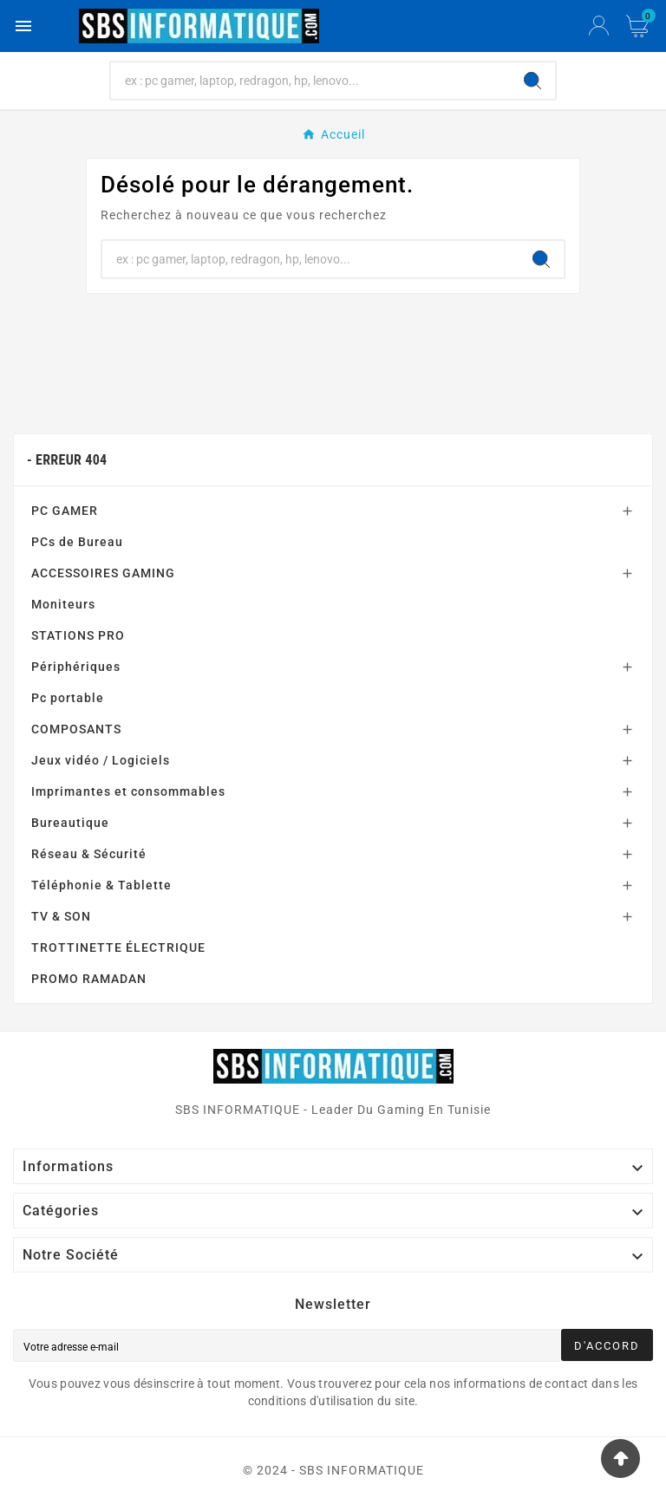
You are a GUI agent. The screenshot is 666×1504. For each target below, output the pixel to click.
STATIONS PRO (78, 635)
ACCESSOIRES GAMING (103, 573)
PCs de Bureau (77, 542)
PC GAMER (64, 511)
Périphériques (76, 667)
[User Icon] (599, 26)
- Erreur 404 (67, 460)
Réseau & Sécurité (89, 854)
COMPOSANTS (76, 729)
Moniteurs (63, 604)
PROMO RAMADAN (89, 979)
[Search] (532, 80)
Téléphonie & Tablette (101, 885)
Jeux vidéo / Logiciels (100, 760)
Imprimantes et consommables (128, 791)
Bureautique (70, 823)
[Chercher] (311, 80)
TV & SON (61, 916)
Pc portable (67, 698)
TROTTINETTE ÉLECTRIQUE (118, 947)
